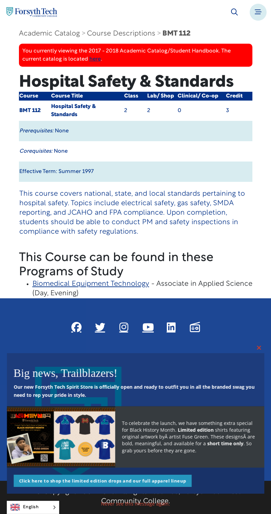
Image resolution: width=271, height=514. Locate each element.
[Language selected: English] (33, 507)
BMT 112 (176, 33)
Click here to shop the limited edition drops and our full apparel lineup (102, 481)
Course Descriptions (121, 33)
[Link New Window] (76, 327)
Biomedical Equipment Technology (90, 283)
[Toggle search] (234, 12)
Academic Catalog (49, 33)
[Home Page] (31, 12)
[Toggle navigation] (258, 12)
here (95, 59)
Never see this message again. (135, 503)
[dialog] (250, 493)
